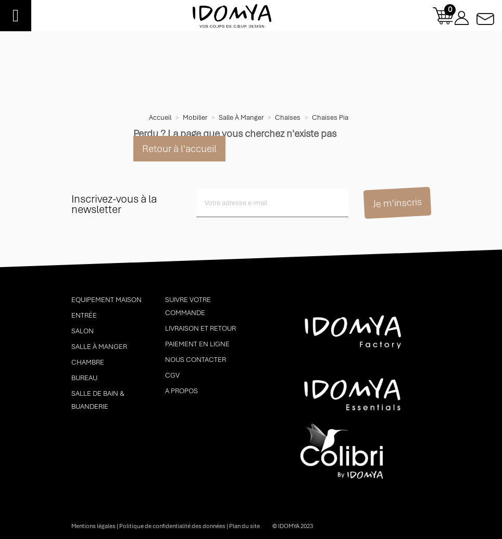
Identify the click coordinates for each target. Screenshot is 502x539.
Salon (82, 331)
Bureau (84, 377)
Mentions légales (93, 526)
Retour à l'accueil (179, 148)
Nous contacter (195, 359)
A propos (181, 390)
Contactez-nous (485, 16)
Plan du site (244, 526)
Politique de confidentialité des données (172, 526)
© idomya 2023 (292, 526)
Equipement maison (106, 299)
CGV (172, 375)
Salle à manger (99, 346)
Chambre (87, 362)
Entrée (84, 315)
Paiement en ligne (197, 344)
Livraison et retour (200, 328)
